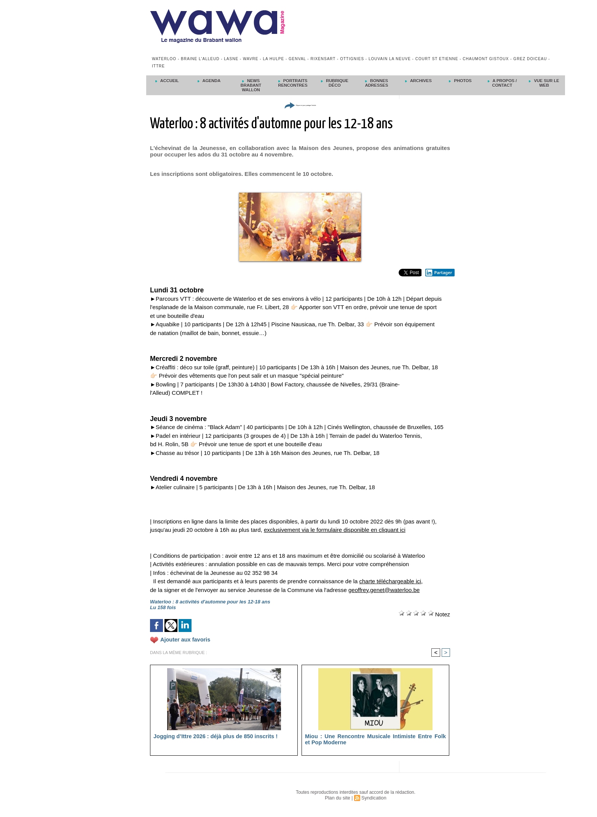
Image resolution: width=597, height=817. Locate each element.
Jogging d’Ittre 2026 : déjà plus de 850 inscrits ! (209, 737)
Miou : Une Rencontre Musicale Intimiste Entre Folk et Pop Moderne (375, 739)
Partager (438, 272)
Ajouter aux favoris (182, 639)
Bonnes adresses (376, 83)
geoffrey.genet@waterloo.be (384, 590)
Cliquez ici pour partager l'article (300, 105)
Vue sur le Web (544, 83)
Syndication (373, 798)
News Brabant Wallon (251, 85)
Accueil (167, 80)
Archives (418, 80)
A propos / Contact (502, 83)
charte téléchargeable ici (390, 581)
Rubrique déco (334, 83)
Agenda (209, 80)
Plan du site (338, 798)
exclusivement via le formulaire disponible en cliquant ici (334, 530)
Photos (460, 80)
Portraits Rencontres (292, 83)
